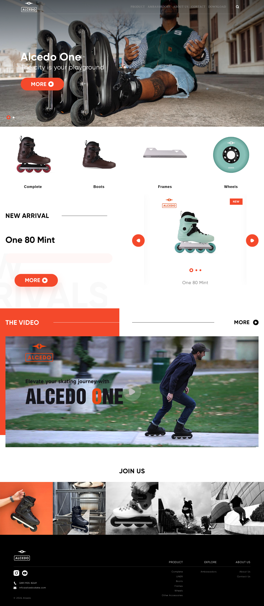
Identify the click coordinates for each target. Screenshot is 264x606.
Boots (179, 581)
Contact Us (243, 576)
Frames (179, 586)
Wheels (179, 590)
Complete (177, 571)
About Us (245, 571)
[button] (191, 270)
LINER (179, 576)
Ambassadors (209, 571)
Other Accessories (172, 595)
